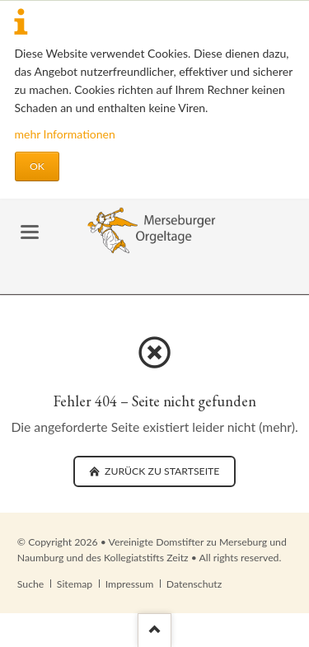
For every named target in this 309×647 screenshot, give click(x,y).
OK (37, 166)
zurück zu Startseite (160, 471)
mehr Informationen (65, 134)
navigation (30, 232)
